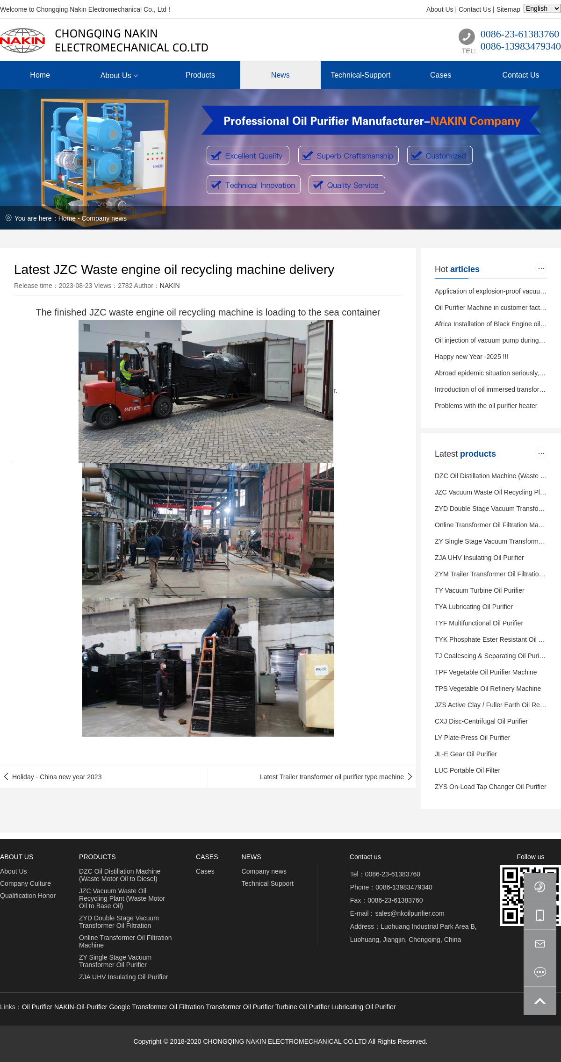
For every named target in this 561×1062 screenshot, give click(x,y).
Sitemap (508, 9)
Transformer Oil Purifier (239, 1007)
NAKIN (170, 285)
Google (119, 1007)
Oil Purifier (37, 1007)
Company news (104, 218)
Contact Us (475, 9)
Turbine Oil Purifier (302, 1007)
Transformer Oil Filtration (168, 1007)
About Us (439, 9)
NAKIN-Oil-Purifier (81, 1007)
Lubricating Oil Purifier (363, 1007)
